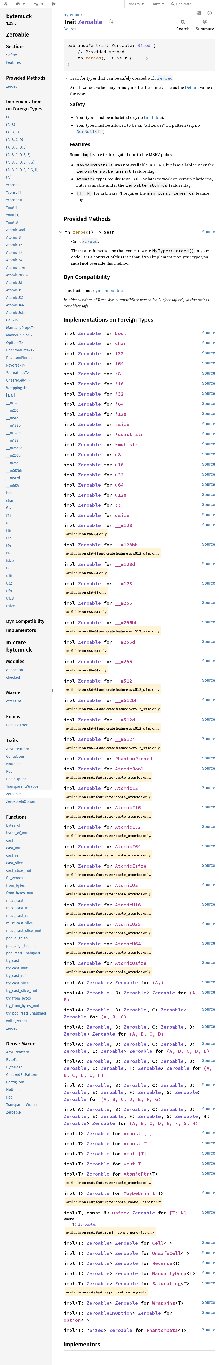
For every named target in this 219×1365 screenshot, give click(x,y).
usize (122, 515)
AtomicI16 (128, 808)
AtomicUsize (131, 963)
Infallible (153, 117)
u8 (118, 455)
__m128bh (126, 545)
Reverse (162, 1263)
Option (72, 1320)
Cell (158, 1243)
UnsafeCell (166, 1253)
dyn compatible (108, 290)
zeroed (93, 57)
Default (192, 87)
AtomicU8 (126, 885)
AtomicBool (129, 769)
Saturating (166, 1283)
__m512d (125, 720)
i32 (119, 394)
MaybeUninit (139, 1193)
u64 (119, 485)
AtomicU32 (128, 924)
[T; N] (178, 1213)
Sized (143, 45)
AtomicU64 (128, 944)
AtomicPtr (136, 1174)
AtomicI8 (126, 788)
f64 (119, 364)
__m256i (125, 661)
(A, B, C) (114, 1017)
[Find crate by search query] (197, 4)
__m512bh (126, 700)
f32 (119, 353)
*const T (135, 1143)
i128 (121, 414)
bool (121, 333)
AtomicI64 (128, 846)
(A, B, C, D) (146, 1034)
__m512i (125, 739)
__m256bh (126, 622)
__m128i (125, 584)
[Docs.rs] (6, 4)
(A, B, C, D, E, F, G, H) (163, 1123)
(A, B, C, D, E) (188, 1051)
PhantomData (162, 1330)
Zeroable (89, 333)
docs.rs (134, 4)
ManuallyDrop (169, 1273)
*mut (122, 444)
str (139, 434)
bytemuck (73, 14)
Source (70, 28)
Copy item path (111, 21)
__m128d (125, 564)
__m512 (123, 681)
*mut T (132, 1164)
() (118, 505)
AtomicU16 (128, 905)
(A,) (158, 983)
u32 (119, 475)
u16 (119, 465)
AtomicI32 (128, 827)
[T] (148, 1133)
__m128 (123, 525)
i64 (119, 404)
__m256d (125, 642)
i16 (119, 384)
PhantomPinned (133, 759)
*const (125, 434)
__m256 (123, 603)
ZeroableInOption (109, 1313)
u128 (121, 495)
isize (122, 424)
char (121, 343)
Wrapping (163, 1303)
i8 (118, 374)
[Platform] (39, 4)
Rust (156, 4)
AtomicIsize (131, 866)
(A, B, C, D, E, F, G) (131, 1099)
